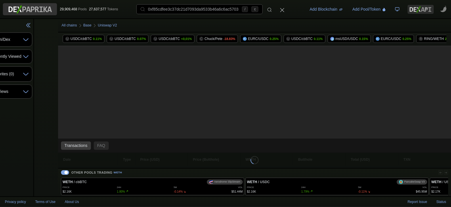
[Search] (269, 9)
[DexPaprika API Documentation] (420, 9)
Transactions (95, 145)
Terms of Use (45, 202)
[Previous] (439, 169)
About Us (72, 202)
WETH (138, 169)
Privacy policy (15, 202)
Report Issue (417, 202)
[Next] (445, 169)
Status (441, 202)
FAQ (121, 145)
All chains (89, 25)
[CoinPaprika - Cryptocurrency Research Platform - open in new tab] (443, 9)
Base (109, 25)
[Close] (282, 9)
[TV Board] (397, 9)
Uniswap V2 (131, 25)
